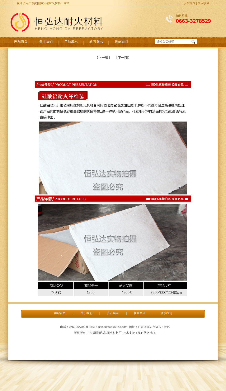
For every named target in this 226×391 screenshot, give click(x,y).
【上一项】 (103, 58)
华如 (153, 332)
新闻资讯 (96, 41)
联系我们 (121, 41)
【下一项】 (122, 58)
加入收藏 (203, 3)
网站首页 (21, 41)
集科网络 (144, 332)
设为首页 (189, 3)
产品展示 (71, 41)
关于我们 (46, 41)
